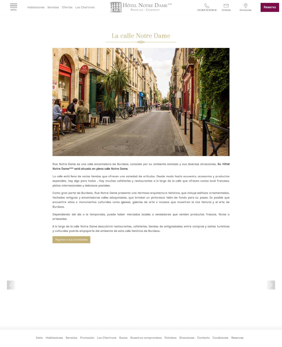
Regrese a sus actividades (71, 239)
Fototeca (170, 337)
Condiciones (220, 337)
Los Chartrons (85, 7)
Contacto (203, 337)
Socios (123, 337)
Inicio (39, 337)
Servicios (53, 7)
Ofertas (67, 7)
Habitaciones (36, 7)
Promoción (87, 337)
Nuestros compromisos (146, 337)
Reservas (237, 337)
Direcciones (186, 337)
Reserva (270, 7)
